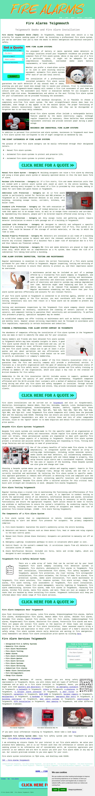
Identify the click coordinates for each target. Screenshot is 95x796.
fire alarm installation (80, 583)
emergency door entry (66, 697)
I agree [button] (55, 789)
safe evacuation (54, 207)
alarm (8, 539)
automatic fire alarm (46, 81)
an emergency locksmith (67, 687)
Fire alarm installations (14, 403)
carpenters (19, 694)
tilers (46, 689)
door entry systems (49, 699)
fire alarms (50, 592)
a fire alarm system (83, 261)
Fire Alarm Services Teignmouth (24, 638)
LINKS (66, 18)
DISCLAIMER (88, 18)
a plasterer (70, 689)
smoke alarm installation (51, 578)
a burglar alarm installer (28, 692)
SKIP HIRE (43, 694)
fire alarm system (20, 238)
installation (24, 100)
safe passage (41, 220)
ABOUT (73, 18)
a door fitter (67, 692)
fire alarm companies (53, 412)
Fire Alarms (15, 778)
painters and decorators (29, 687)
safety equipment (54, 384)
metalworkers (8, 697)
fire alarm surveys (71, 580)
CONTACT (79, 18)
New (9, 778)
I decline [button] (62, 789)
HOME (60, 18)
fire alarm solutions (24, 580)
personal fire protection (28, 132)
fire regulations (10, 323)
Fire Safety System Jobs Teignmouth (24, 738)
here (79, 634)
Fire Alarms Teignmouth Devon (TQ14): (20, 35)
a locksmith (22, 689)
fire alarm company (65, 275)
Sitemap (3, 778)
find (9, 614)
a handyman (35, 697)
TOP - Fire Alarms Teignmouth (15, 760)
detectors (64, 247)
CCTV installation (22, 701)
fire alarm (48, 56)
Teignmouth (58, 403)
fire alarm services (46, 595)
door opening (52, 701)
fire (42, 553)
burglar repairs (71, 694)
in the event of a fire (44, 186)
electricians (83, 699)
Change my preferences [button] (75, 789)
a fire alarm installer (40, 684)
